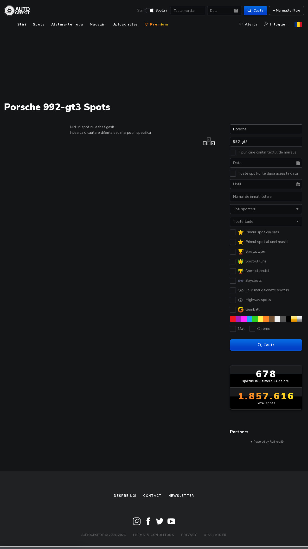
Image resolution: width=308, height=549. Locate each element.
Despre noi (125, 496)
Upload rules (125, 24)
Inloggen (276, 24)
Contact (152, 496)
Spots (39, 24)
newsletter (181, 496)
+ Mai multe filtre (284, 11)
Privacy (189, 535)
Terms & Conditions (153, 535)
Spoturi (159, 11)
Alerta (248, 24)
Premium (156, 24)
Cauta (254, 11)
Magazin (98, 24)
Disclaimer (215, 535)
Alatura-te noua (67, 24)
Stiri (138, 11)
